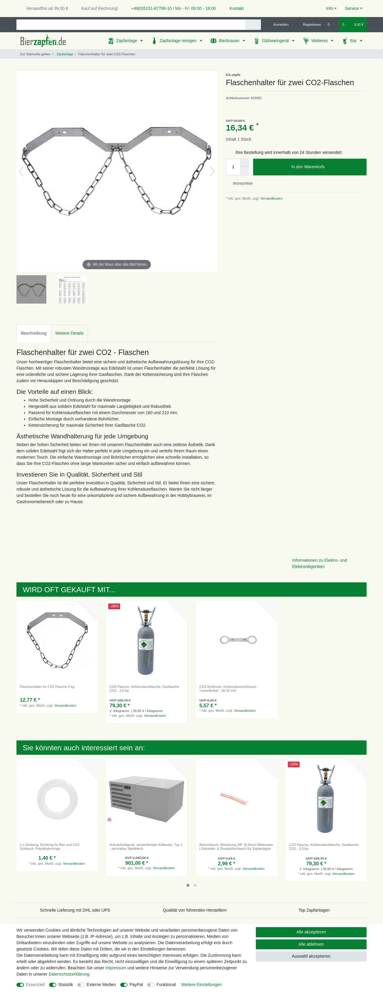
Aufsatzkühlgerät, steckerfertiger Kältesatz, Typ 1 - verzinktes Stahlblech (146, 846)
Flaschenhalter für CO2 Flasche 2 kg (47, 686)
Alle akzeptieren (311, 932)
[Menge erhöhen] (244, 163)
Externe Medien (101, 984)
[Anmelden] (278, 24)
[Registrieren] (308, 24)
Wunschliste (240, 183)
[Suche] (253, 24)
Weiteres (320, 40)
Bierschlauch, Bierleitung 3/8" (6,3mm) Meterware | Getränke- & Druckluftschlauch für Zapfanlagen (236, 846)
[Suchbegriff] (130, 24)
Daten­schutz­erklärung (68, 974)
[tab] (33, 333)
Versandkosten (270, 198)
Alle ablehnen (311, 944)
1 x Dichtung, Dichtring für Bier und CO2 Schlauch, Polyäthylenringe (50, 846)
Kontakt (234, 8)
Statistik (65, 984)
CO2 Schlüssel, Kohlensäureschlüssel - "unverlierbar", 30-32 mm (228, 688)
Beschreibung (34, 333)
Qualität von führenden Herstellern (195, 910)
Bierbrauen (230, 40)
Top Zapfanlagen (314, 910)
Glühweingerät (276, 40)
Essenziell (35, 984)
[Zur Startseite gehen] (33, 54)
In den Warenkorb (326, 167)
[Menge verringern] (244, 171)
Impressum (115, 967)
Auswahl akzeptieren (311, 956)
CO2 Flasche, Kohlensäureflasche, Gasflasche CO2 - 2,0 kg (144, 688)
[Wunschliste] (331, 24)
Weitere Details (69, 333)
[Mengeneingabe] (233, 167)
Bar (354, 40)
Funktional (166, 984)
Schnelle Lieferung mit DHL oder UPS (75, 910)
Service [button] (352, 8)
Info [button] (329, 8)
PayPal (136, 984)
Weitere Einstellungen (201, 984)
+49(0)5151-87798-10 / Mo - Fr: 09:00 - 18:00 (171, 8)
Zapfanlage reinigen (178, 40)
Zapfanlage (127, 40)
